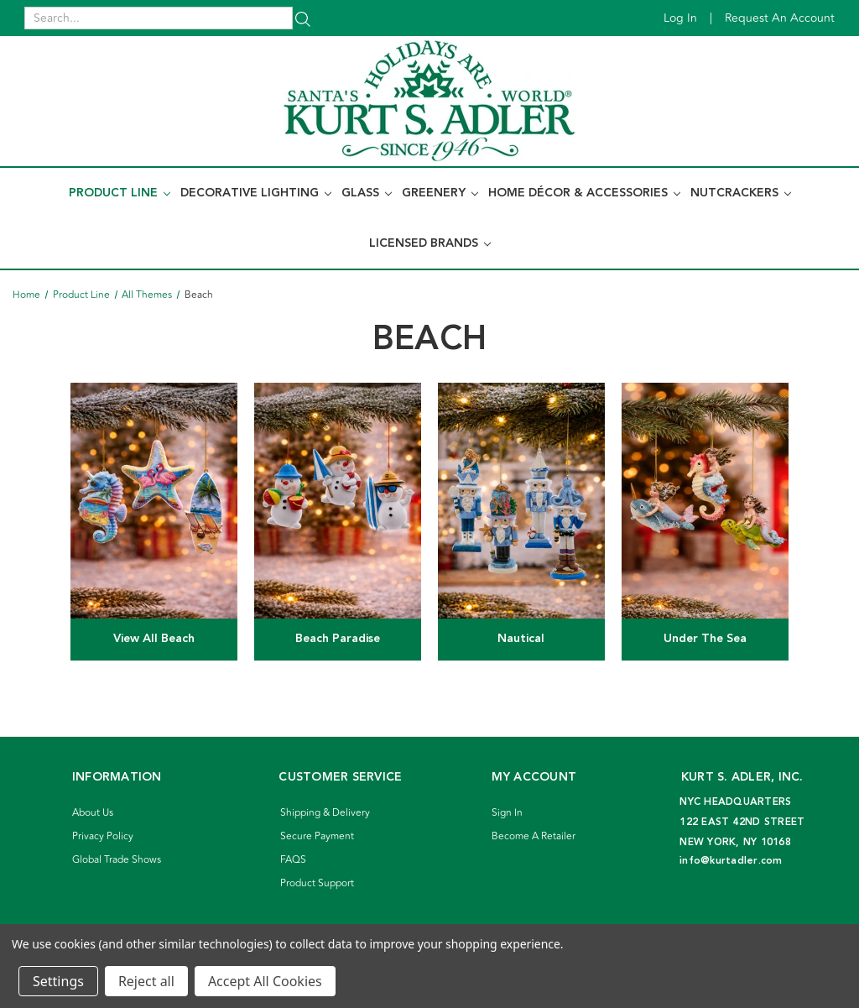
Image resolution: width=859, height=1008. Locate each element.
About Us (92, 813)
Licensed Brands (430, 243)
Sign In (507, 813)
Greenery (440, 193)
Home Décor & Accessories (584, 193)
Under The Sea (705, 638)
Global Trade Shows (116, 860)
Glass (366, 193)
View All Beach (154, 638)
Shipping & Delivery (325, 813)
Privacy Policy (102, 836)
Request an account (780, 18)
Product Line (119, 193)
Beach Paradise (337, 638)
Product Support (317, 883)
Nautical (520, 638)
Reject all (146, 981)
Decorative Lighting (255, 193)
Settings (58, 981)
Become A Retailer (533, 836)
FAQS (293, 860)
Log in (680, 18)
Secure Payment (317, 836)
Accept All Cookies (265, 981)
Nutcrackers (740, 193)
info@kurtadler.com (731, 861)
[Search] (302, 18)
